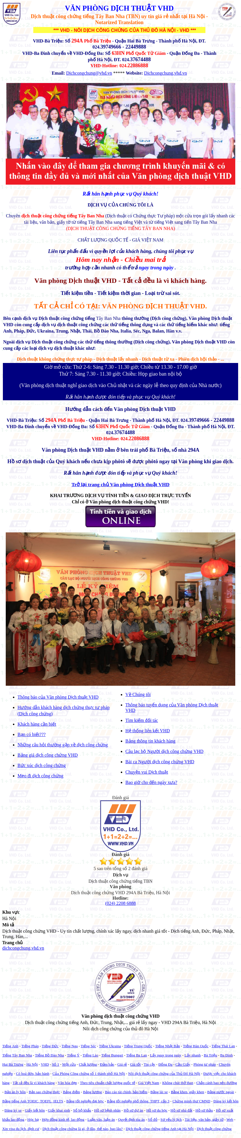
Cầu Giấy (183, 1064)
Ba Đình (226, 1055)
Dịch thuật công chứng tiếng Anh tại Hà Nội (160, 1129)
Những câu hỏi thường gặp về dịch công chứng (63, 744)
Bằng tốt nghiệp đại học (85, 1101)
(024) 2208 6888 (120, 903)
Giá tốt (135, 1064)
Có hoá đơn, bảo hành (32, 1073)
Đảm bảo (107, 1064)
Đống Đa (165, 1064)
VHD (45, 1064)
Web (229, 1119)
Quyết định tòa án (131, 1119)
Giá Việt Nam (148, 1083)
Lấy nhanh (192, 1055)
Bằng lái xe (159, 1092)
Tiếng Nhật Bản (167, 1046)
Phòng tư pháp (204, 1064)
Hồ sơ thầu (204, 1110)
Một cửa (69, 1064)
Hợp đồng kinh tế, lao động (63, 1119)
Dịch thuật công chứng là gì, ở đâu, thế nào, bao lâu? (82, 1129)
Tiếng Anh (10, 1046)
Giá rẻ (122, 1064)
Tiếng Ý (73, 1055)
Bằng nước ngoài (220, 1092)
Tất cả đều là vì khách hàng (34, 1083)
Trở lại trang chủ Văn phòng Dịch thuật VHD (120, 484)
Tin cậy (149, 1064)
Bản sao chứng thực (44, 1092)
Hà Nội (32, 1064)
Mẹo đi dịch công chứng (40, 775)
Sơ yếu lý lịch (171, 1119)
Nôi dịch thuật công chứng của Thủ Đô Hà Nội (164, 1073)
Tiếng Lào (90, 1055)
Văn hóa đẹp (67, 1083)
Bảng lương (92, 1092)
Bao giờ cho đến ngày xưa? (151, 782)
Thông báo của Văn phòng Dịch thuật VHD (58, 697)
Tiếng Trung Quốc (138, 1046)
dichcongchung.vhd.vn (23, 948)
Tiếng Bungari (112, 1055)
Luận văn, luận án (101, 1119)
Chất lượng (88, 1064)
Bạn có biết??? (32, 734)
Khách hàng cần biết (37, 724)
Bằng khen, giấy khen (187, 1092)
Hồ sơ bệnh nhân (107, 1110)
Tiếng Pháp (30, 1046)
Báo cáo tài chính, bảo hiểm (126, 1092)
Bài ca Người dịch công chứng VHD (159, 761)
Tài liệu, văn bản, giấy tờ (204, 1119)
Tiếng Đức (50, 1046)
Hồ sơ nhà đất (181, 1110)
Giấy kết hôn (35, 1110)
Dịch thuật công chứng (214, 1129)
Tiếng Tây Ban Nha (17, 1055)
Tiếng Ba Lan (136, 1055)
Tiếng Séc (88, 1046)
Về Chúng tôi (138, 694)
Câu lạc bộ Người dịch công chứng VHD (164, 751)
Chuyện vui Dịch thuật (146, 772)
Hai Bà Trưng (12, 1064)
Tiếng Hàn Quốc (196, 1046)
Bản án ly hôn (15, 1092)
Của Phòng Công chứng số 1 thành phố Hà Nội (89, 1073)
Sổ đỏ (153, 1119)
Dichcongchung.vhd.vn (165, 73)
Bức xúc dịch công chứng (42, 765)
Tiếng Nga (70, 1046)
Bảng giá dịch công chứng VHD (48, 755)
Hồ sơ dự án (133, 1110)
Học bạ (33, 1119)
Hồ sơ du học (156, 1110)
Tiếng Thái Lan (223, 1046)
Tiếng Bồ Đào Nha (49, 1055)
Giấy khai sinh (59, 1110)
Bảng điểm (71, 1092)
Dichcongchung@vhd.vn (89, 73)
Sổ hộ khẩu (82, 1110)
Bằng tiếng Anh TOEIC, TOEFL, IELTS (32, 1101)
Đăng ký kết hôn (226, 1101)
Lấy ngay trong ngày (165, 1055)
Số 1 (55, 1064)
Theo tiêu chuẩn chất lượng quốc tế (107, 1083)
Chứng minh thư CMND (191, 1101)
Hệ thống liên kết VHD (147, 730)
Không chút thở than (177, 1083)
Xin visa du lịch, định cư (20, 1129)
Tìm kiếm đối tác (141, 720)
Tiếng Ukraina (110, 1046)
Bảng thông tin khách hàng (150, 741)
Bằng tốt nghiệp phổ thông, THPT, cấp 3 (138, 1101)
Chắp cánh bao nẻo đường (216, 1083)
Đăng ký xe (13, 1110)
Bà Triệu (210, 1055)
